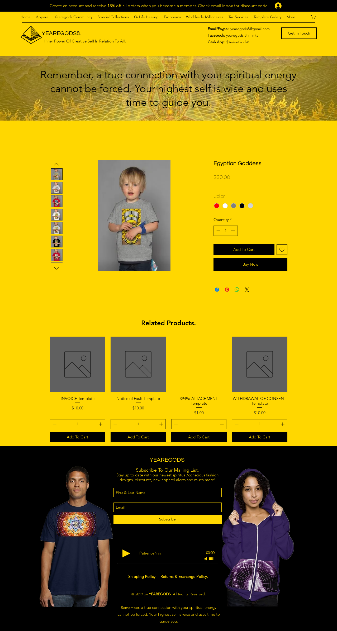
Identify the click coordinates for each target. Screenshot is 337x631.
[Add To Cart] (77, 437)
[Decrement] (217, 231)
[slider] (212, 558)
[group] (168, 389)
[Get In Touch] (299, 33)
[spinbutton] (225, 231)
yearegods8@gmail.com (250, 28)
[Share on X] (247, 289)
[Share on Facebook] (217, 289)
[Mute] (206, 558)
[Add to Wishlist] (282, 249)
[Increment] (233, 231)
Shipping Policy (142, 576)
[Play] (126, 553)
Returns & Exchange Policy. (184, 576)
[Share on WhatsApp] (237, 289)
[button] (42, 17)
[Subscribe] (167, 519)
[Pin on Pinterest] (227, 289)
